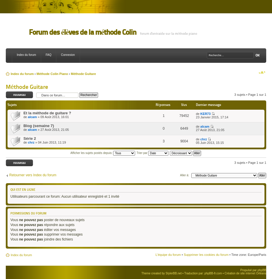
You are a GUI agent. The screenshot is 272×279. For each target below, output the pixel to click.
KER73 (205, 113)
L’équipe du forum (168, 254)
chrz (31, 142)
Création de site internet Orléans (245, 273)
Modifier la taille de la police (262, 72)
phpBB (262, 270)
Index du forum (26, 54)
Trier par (152, 153)
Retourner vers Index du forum (32, 175)
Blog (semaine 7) (38, 126)
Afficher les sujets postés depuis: (102, 153)
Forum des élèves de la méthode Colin (82, 32)
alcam (32, 117)
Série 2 (29, 138)
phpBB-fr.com (213, 273)
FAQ (49, 54)
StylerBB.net (174, 273)
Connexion (68, 54)
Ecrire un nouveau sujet (19, 95)
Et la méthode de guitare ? (47, 113)
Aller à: (184, 175)
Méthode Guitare (83, 74)
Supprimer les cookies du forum (206, 254)
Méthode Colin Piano (52, 74)
